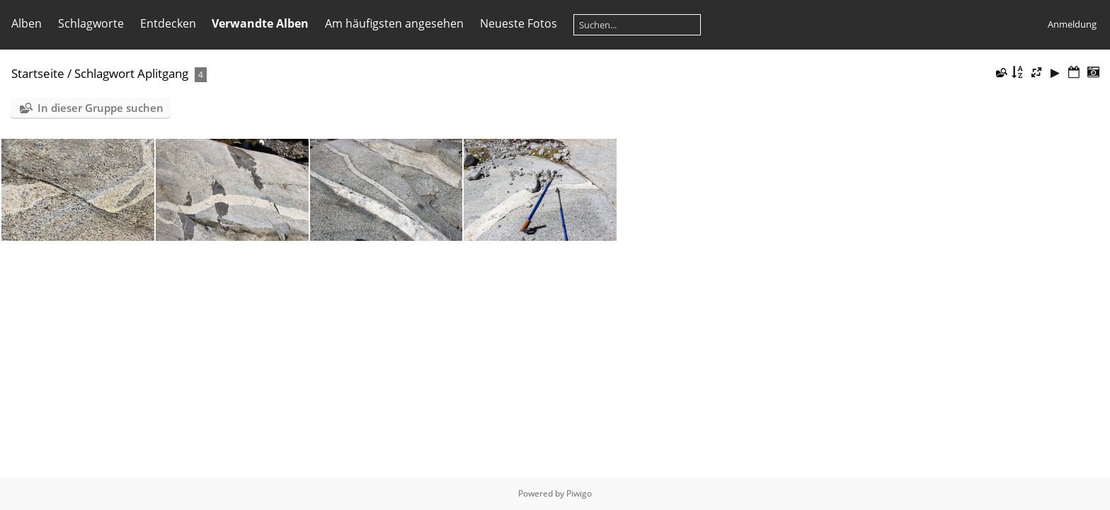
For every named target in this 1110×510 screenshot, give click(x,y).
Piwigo (579, 493)
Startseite (37, 73)
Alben (26, 23)
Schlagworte (91, 23)
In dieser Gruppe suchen (101, 108)
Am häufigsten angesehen (394, 23)
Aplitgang (162, 73)
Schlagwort (104, 73)
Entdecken (168, 23)
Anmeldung (1072, 24)
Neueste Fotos (518, 23)
